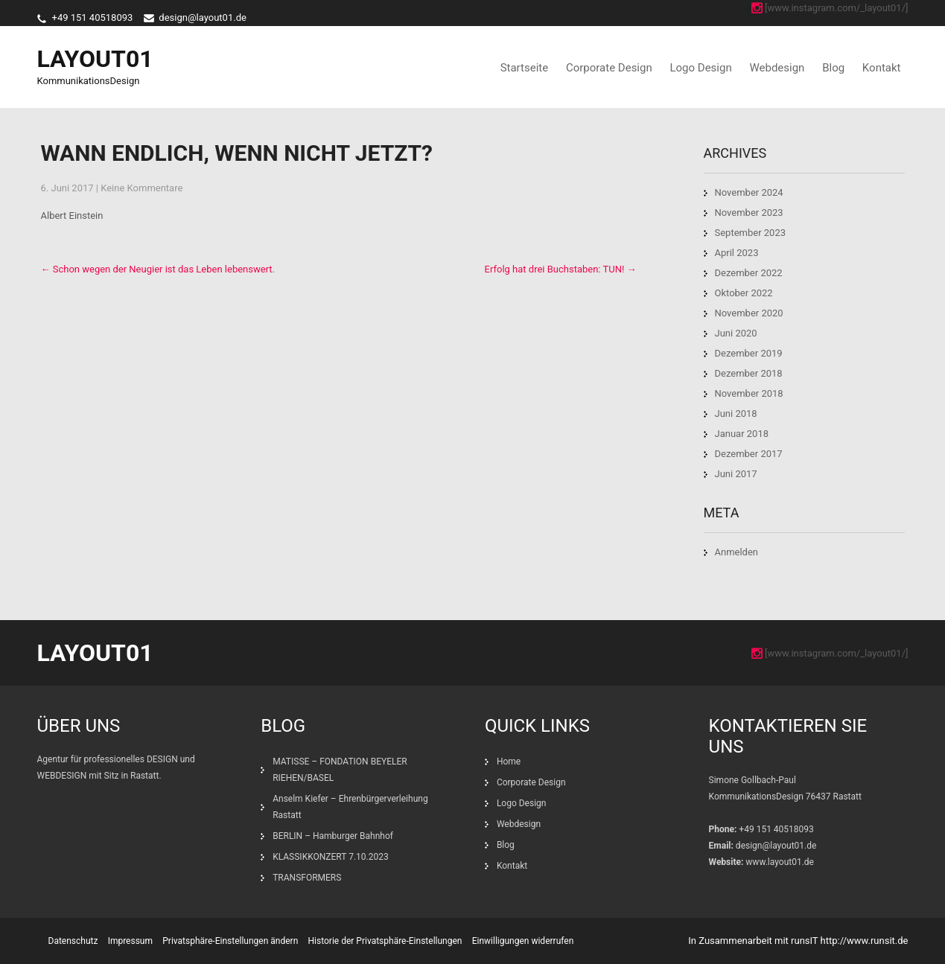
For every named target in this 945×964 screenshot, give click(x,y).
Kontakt (881, 67)
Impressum (130, 941)
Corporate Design (609, 67)
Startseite (524, 67)
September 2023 (750, 232)
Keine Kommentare (141, 188)
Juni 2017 (736, 473)
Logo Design (700, 67)
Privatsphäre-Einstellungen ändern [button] (230, 941)
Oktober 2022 (744, 293)
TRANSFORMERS (308, 877)
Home (509, 761)
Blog (833, 67)
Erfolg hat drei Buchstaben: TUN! (561, 269)
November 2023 (749, 212)
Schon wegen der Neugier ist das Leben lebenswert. (158, 269)
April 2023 (737, 252)
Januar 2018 (742, 433)
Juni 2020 (736, 333)
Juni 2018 (736, 413)
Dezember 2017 (749, 453)
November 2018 (749, 393)
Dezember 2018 (749, 373)
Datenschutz (73, 941)
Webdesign (776, 67)
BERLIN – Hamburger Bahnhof (333, 836)
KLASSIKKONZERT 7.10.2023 (331, 857)
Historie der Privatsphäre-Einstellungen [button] (385, 941)
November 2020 (749, 313)
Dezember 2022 (749, 272)
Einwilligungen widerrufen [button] (523, 941)
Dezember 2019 (749, 353)
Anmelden (737, 552)
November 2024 (749, 192)
